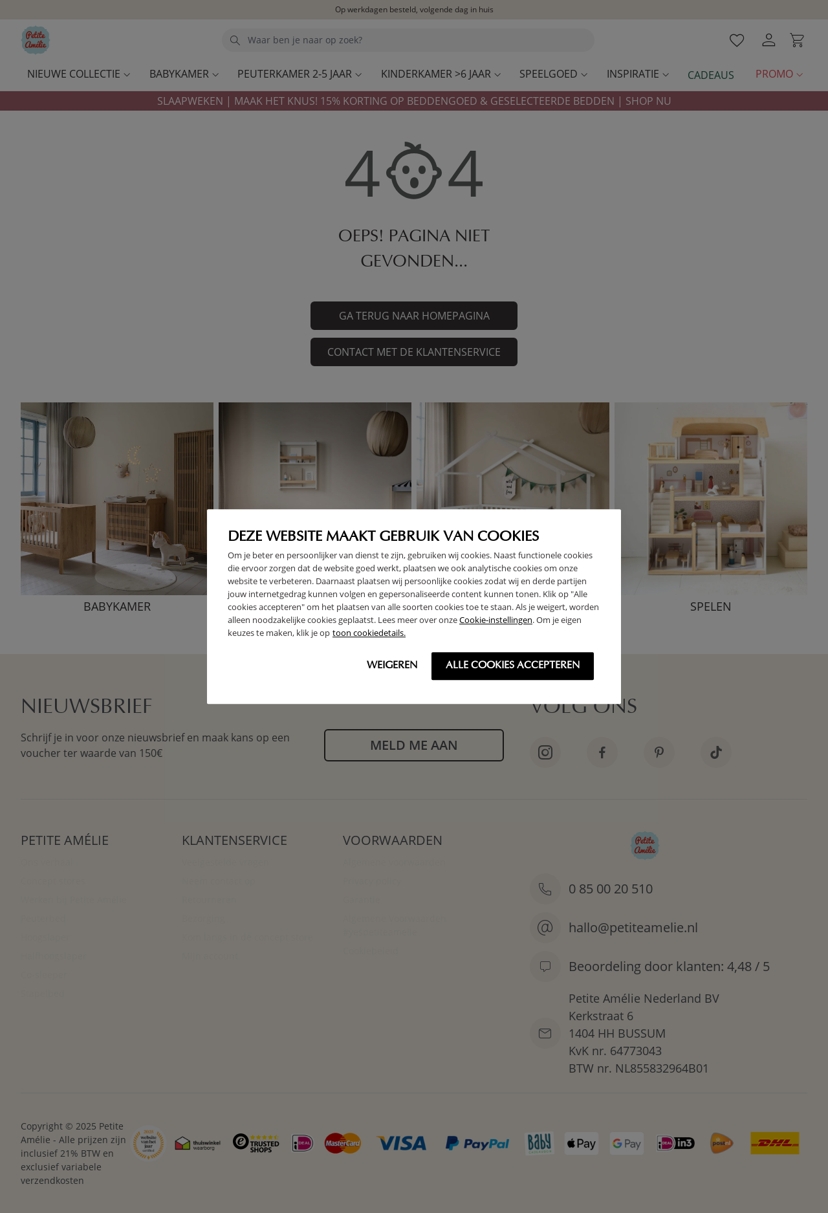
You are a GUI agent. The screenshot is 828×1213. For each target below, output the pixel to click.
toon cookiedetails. (369, 633)
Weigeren (392, 666)
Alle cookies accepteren (513, 666)
